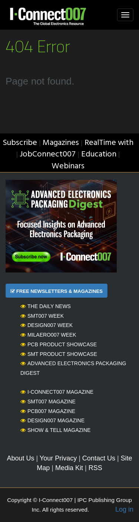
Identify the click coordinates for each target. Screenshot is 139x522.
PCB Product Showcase (58, 344)
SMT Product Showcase (58, 354)
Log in (124, 509)
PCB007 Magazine (47, 411)
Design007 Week (46, 325)
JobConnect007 (48, 154)
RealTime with (109, 142)
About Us (20, 458)
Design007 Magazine (52, 420)
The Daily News (45, 306)
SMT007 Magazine (48, 401)
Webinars (68, 166)
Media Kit (69, 468)
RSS (95, 468)
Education (98, 154)
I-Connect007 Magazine (56, 392)
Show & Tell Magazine (55, 430)
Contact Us (98, 458)
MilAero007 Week (48, 335)
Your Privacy (58, 458)
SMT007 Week (42, 316)
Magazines (61, 142)
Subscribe (20, 142)
